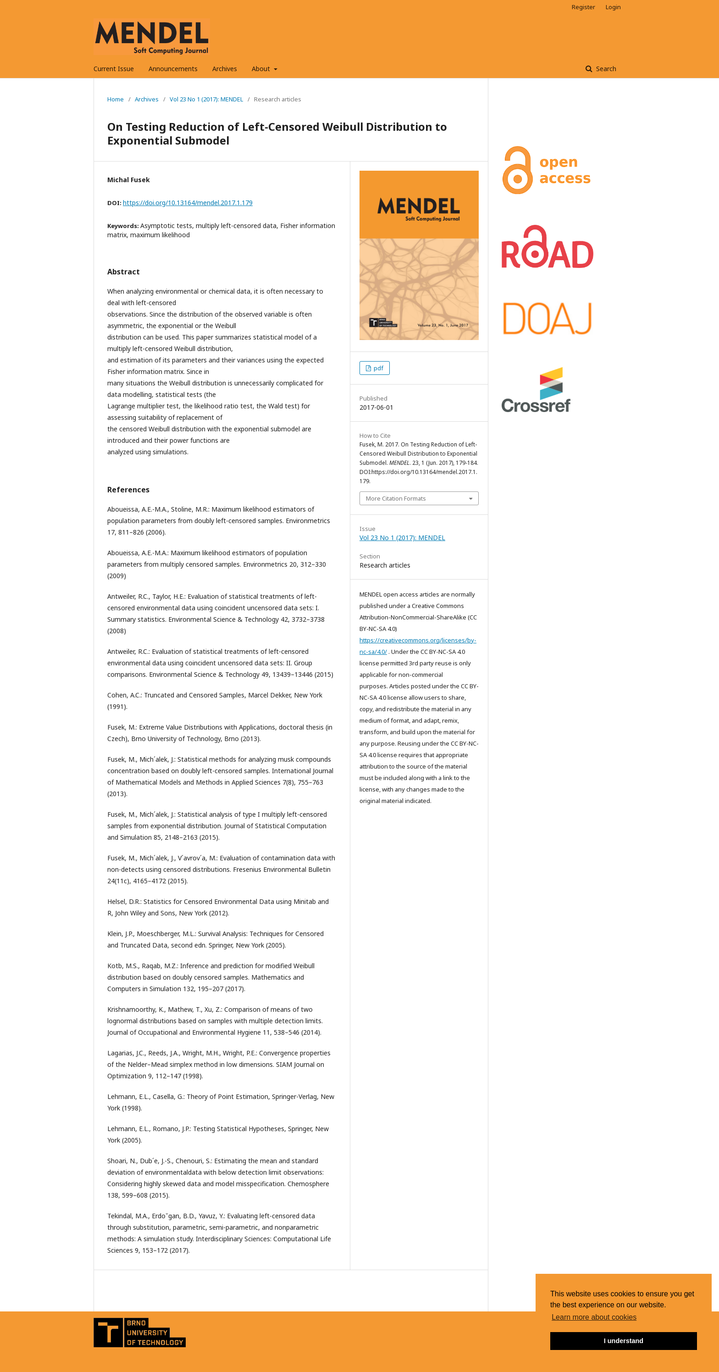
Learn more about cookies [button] (594, 1317)
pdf (377, 368)
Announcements (173, 68)
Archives (224, 68)
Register (583, 7)
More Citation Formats (396, 498)
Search (605, 68)
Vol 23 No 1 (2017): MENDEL (206, 99)
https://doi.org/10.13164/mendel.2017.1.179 (188, 202)
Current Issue (114, 68)
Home (115, 99)
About (262, 68)
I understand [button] (623, 1340)
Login (613, 7)
